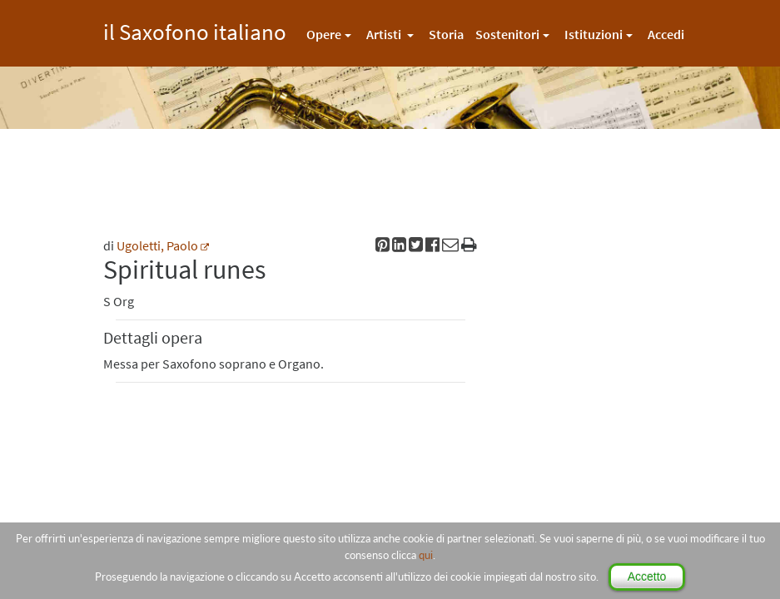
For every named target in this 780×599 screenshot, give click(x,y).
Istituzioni (593, 34)
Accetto (647, 576)
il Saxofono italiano (194, 29)
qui (426, 555)
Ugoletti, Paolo (157, 245)
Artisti (385, 34)
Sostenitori (507, 34)
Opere (323, 34)
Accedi (666, 34)
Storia (446, 34)
